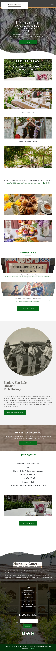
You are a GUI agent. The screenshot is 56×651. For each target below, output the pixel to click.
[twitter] (28, 634)
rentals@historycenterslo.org (28, 600)
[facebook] (23, 634)
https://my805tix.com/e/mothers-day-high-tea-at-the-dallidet (28, 183)
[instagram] (32, 634)
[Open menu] (52, 3)
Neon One (31, 648)
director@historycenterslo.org (28, 593)
